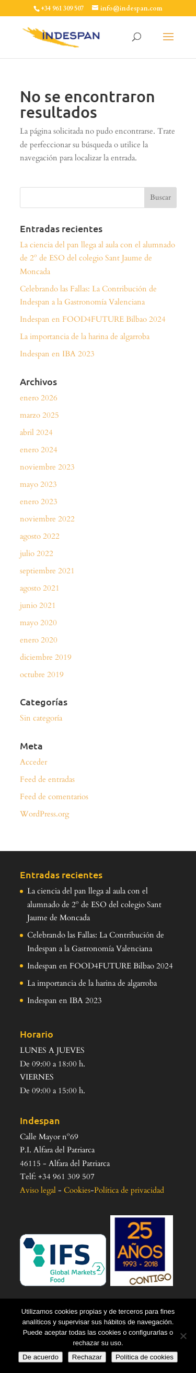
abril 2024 (36, 432)
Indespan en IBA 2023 (57, 353)
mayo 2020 (38, 622)
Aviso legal (38, 1190)
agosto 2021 (40, 588)
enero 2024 (38, 449)
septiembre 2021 (47, 570)
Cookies (77, 1190)
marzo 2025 (39, 415)
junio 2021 (38, 605)
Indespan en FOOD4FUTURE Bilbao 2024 (93, 319)
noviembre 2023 (47, 467)
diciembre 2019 (46, 657)
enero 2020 (38, 640)
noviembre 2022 (47, 519)
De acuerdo (40, 1357)
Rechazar (87, 1357)
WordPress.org (44, 814)
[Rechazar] (183, 1336)
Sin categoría (41, 718)
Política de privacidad (129, 1190)
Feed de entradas (47, 779)
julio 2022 (36, 553)
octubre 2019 (42, 674)
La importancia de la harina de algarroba (84, 336)
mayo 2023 (38, 484)
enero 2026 (38, 398)
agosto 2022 (40, 536)
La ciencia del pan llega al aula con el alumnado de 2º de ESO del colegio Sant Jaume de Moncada (97, 258)
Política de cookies (145, 1357)
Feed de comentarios (54, 796)
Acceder (33, 762)
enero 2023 (38, 501)
